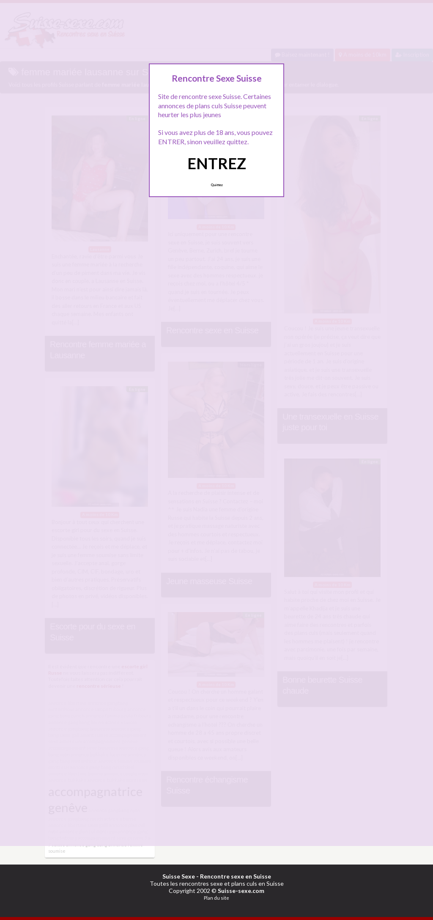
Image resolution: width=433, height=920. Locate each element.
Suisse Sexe (178, 876)
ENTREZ (216, 163)
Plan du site (216, 898)
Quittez (217, 185)
